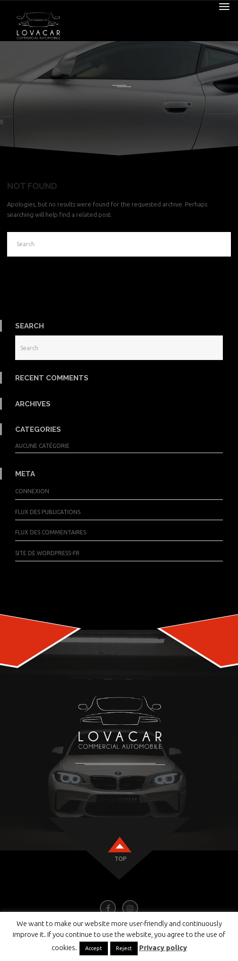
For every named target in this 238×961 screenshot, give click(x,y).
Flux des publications (47, 512)
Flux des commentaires (50, 532)
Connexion (32, 491)
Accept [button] (93, 948)
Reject (124, 948)
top (120, 859)
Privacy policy (163, 948)
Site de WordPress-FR (47, 553)
